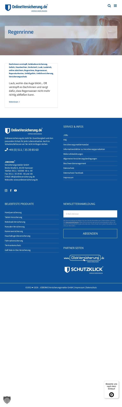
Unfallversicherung (44, 73)
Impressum (80, 287)
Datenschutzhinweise (72, 222)
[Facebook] (11, 190)
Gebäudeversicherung (37, 64)
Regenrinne (29, 70)
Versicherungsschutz (18, 76)
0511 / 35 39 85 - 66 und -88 (21, 173)
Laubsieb (47, 67)
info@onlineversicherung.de (23, 176)
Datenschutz (91, 287)
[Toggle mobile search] (109, 5)
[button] (7, 400)
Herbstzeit (32, 67)
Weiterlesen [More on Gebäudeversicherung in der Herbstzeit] (13, 101)
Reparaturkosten (16, 73)
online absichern (16, 70)
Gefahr (12, 67)
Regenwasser (41, 70)
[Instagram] (6, 190)
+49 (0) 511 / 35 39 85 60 (23, 150)
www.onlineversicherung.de (26, 179)
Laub (40, 67)
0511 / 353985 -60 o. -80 (22, 170)
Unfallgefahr (30, 73)
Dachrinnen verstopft (18, 64)
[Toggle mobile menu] (115, 5)
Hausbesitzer (21, 67)
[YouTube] (15, 190)
